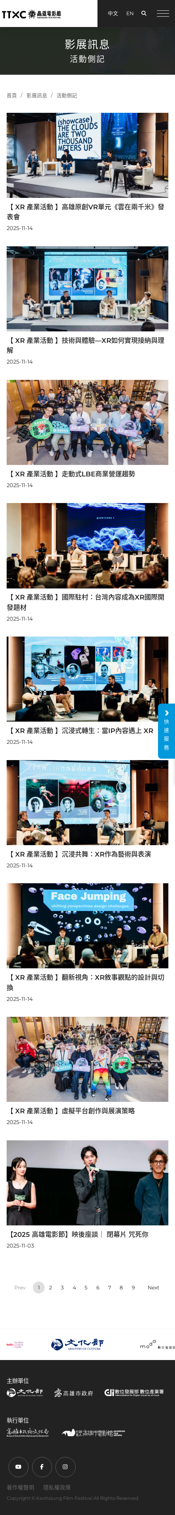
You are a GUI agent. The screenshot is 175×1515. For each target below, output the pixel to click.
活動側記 (66, 95)
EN (130, 13)
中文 (113, 13)
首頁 (12, 95)
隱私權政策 (57, 1487)
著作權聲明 (20, 1487)
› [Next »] (154, 1288)
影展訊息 (37, 95)
